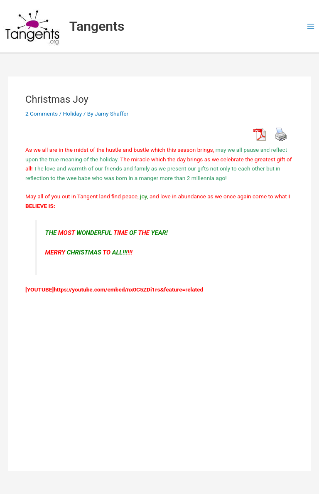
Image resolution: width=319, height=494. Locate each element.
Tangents (97, 26)
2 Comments (41, 113)
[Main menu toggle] (310, 26)
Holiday (72, 113)
